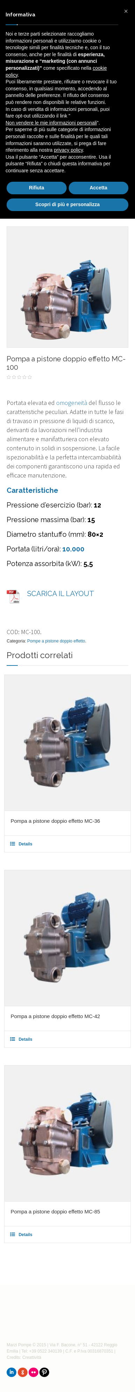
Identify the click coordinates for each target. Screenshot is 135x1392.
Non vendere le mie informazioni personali (51, 123)
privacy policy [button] (68, 150)
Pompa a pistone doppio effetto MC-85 (55, 1211)
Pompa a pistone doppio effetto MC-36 (55, 821)
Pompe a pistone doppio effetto (56, 641)
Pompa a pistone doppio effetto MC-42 (55, 1016)
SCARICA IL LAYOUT (60, 593)
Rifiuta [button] (36, 187)
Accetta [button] (98, 187)
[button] (126, 11)
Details (25, 844)
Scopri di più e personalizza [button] (67, 204)
